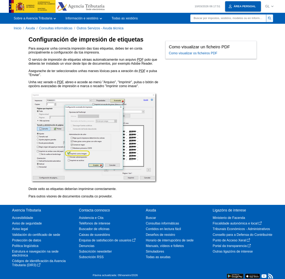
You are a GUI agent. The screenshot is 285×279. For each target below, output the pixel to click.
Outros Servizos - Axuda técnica (100, 28)
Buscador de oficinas (94, 229)
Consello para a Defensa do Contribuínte (242, 234)
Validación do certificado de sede (36, 234)
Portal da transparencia (232, 246)
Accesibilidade (22, 218)
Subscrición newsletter (95, 251)
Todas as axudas (158, 257)
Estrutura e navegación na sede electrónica (35, 253)
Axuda (30, 28)
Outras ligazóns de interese (233, 251)
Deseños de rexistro (160, 234)
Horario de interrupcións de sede (170, 240)
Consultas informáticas (55, 28)
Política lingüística (25, 246)
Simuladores (155, 251)
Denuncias (87, 246)
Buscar (151, 218)
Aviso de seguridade (27, 223)
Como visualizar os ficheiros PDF (193, 53)
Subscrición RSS (91, 257)
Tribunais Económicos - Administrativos (241, 229)
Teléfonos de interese (94, 223)
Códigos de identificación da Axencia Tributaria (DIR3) (39, 263)
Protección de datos (26, 240)
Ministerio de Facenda (229, 218)
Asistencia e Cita (91, 218)
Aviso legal (20, 229)
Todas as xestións (125, 18)
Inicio (17, 28)
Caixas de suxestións (94, 234)
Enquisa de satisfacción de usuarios (107, 240)
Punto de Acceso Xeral (231, 240)
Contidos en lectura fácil (163, 229)
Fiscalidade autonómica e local (237, 223)
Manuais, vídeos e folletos (165, 246)
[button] (269, 6)
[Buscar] (228, 18)
